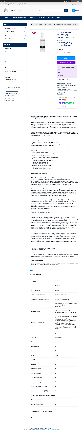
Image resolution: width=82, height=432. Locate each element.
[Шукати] (66, 10)
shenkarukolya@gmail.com (13, 93)
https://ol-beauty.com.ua (12, 91)
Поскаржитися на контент (39, 429)
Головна (7, 17)
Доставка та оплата (54, 17)
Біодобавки (8, 38)
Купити (66, 58)
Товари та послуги (19, 17)
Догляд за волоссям (10, 35)
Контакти (42, 17)
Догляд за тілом (9, 31)
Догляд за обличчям (10, 28)
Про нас (33, 17)
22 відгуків (68, 1)
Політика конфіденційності (52, 429)
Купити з (66, 62)
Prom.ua (49, 428)
